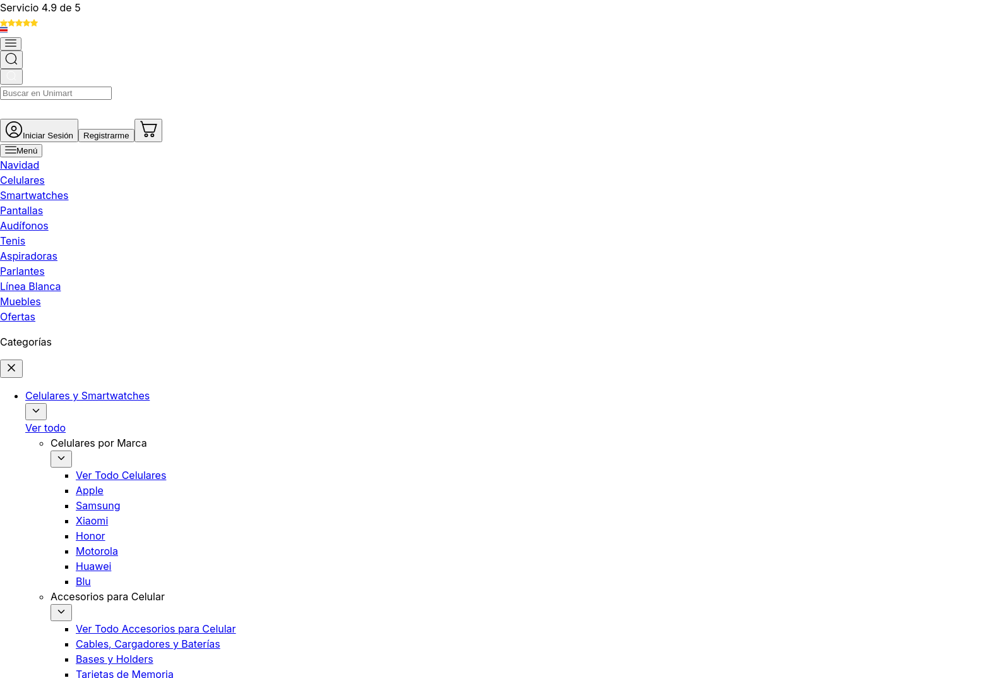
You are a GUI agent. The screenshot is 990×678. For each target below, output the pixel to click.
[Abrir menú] (123, 84)
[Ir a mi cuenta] (743, 46)
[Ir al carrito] (885, 47)
